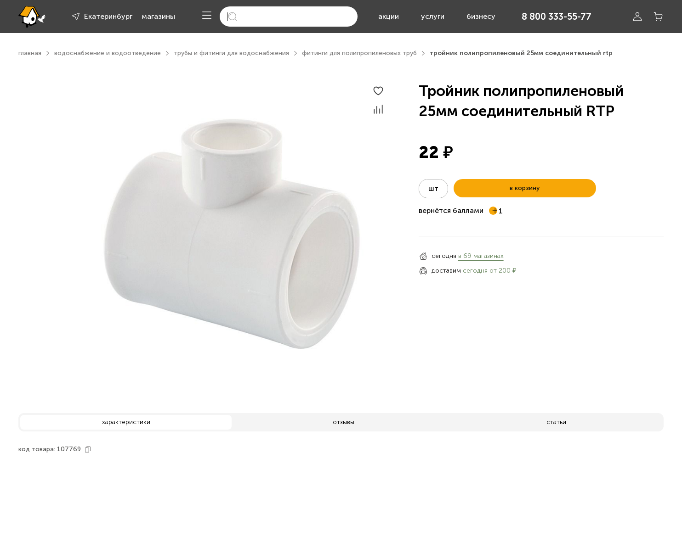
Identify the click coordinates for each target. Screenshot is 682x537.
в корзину (525, 188)
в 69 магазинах (481, 256)
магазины (158, 16)
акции (388, 16)
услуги (432, 16)
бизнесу (480, 16)
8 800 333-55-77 (556, 16)
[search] (289, 16)
